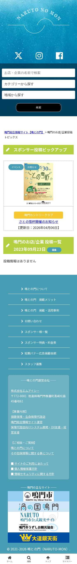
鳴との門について (36, 289)
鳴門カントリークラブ (38, 215)
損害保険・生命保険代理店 (28, 417)
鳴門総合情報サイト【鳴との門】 (24, 132)
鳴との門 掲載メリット (40, 299)
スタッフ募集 (33, 364)
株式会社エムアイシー (25, 391)
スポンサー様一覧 (36, 332)
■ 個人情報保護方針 (24, 469)
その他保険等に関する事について (32, 453)
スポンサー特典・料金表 (40, 342)
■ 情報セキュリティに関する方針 (32, 474)
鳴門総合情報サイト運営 (27, 422)
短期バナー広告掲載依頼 (40, 353)
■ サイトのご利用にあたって (30, 463)
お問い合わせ (33, 321)
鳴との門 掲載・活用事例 (42, 310)
